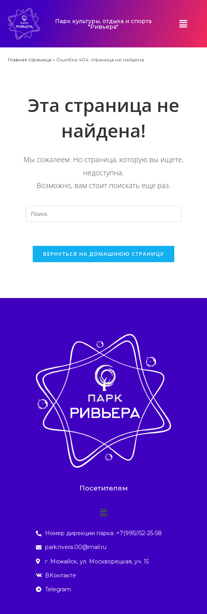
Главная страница (29, 60)
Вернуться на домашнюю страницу (103, 253)
